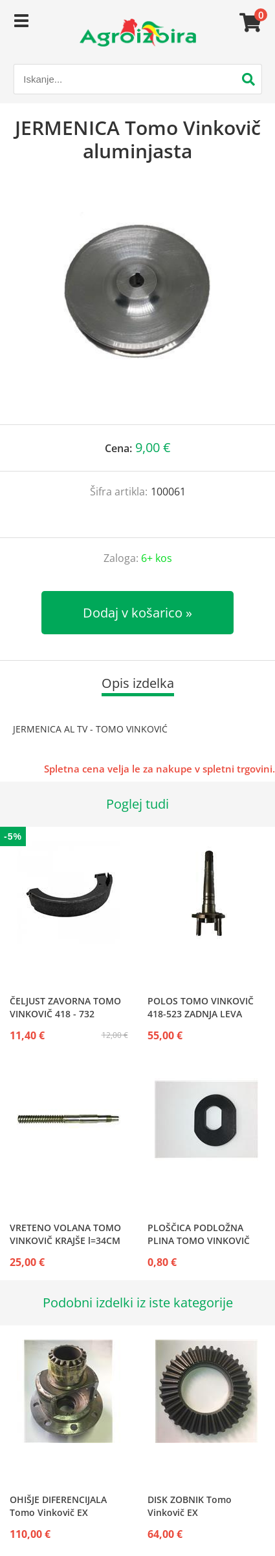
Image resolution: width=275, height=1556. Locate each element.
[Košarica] (248, 22)
